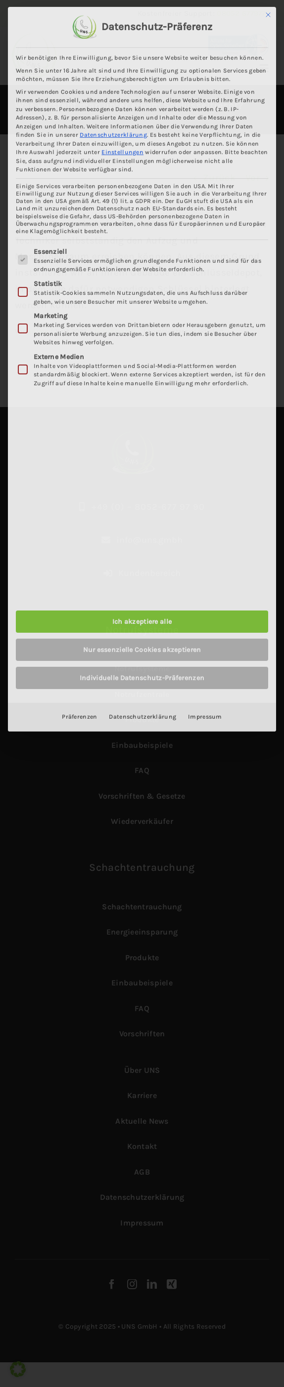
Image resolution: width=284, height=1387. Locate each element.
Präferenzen (79, 714)
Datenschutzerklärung (113, 132)
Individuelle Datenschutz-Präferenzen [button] (142, 675)
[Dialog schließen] (268, 12)
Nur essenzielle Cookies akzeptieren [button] (142, 647)
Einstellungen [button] (122, 149)
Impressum (205, 714)
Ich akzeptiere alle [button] (142, 619)
